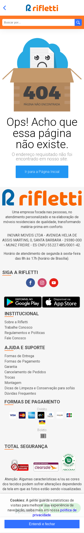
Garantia (10, 367)
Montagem (12, 383)
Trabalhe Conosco (18, 327)
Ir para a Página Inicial (42, 172)
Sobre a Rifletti (16, 322)
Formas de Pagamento (22, 361)
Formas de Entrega (19, 356)
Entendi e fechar (42, 524)
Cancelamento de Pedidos (25, 372)
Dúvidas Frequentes (20, 393)
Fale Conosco (15, 338)
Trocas (9, 377)
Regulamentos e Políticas (24, 333)
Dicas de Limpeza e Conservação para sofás (39, 388)
